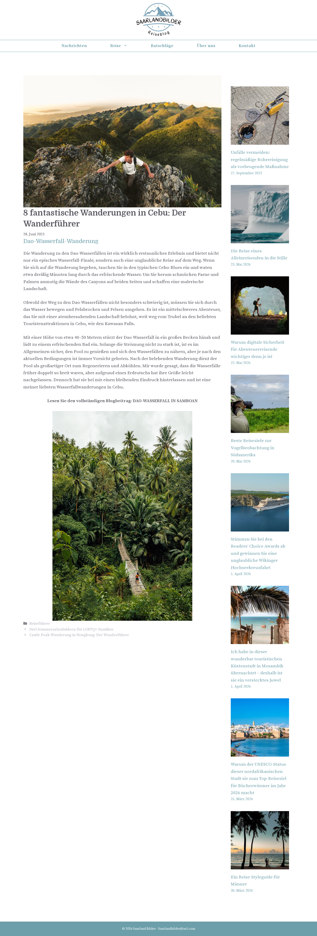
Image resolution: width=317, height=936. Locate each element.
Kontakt (247, 45)
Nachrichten (74, 45)
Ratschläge (162, 45)
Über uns (206, 45)
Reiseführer (39, 623)
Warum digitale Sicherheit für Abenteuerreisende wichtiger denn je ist (257, 349)
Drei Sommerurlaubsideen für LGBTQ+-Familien (71, 629)
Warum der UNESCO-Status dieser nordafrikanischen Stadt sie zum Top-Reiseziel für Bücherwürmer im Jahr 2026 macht (258, 778)
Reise (124, 46)
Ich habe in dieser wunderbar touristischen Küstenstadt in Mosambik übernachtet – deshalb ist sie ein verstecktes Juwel (257, 666)
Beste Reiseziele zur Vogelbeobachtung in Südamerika (252, 448)
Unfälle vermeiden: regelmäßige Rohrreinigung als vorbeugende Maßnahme (260, 159)
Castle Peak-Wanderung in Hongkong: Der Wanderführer (79, 635)
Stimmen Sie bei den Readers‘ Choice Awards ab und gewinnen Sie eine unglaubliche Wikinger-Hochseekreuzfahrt (258, 553)
